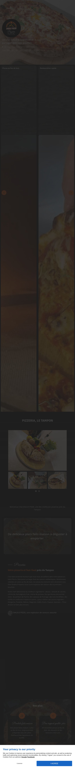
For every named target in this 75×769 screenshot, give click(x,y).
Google (24, 757)
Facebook (31, 757)
